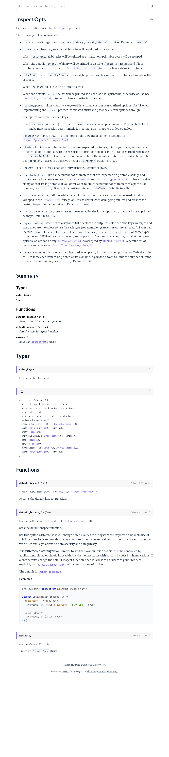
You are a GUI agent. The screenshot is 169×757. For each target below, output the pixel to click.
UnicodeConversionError (16, 618)
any (82, 491)
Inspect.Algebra (11, 341)
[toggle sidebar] (45, 6)
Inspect (6, 337)
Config (6, 267)
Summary (10, 351)
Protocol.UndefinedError (16, 574)
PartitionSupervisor (13, 294)
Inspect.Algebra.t (107, 491)
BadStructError (11, 480)
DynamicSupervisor (13, 281)
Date (5, 52)
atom (89, 445)
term (81, 479)
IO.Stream (8, 200)
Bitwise (6, 47)
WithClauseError (12, 632)
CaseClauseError (12, 485)
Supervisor (8, 307)
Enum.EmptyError (12, 502)
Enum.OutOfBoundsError (17, 507)
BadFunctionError (12, 471)
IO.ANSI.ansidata (109, 514)
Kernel (6, 23)
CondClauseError (12, 498)
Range (6, 162)
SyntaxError (9, 587)
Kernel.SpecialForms (14, 27)
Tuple (5, 105)
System (6, 222)
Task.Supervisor (11, 316)
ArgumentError (11, 453)
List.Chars (8, 365)
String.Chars (9, 374)
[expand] (46, 23)
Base (5, 43)
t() (61, 366)
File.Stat (7, 182)
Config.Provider (11, 272)
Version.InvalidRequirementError (21, 623)
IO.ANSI (7, 195)
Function (7, 70)
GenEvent (8, 424)
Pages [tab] (6, 16)
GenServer (8, 285)
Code (5, 386)
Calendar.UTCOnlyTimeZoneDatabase (23, 247)
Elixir (6, 4)
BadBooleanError (12, 467)
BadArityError (10, 462)
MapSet (6, 157)
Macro (6, 399)
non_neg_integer (81, 495)
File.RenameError (12, 529)
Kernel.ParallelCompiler (16, 395)
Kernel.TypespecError (14, 547)
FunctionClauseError (14, 534)
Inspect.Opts (9, 346)
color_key (89, 514)
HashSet (7, 433)
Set (4, 437)
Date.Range (9, 135)
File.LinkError (10, 525)
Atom (5, 39)
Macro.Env (8, 404)
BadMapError (10, 476)
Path (5, 209)
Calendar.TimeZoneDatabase (18, 243)
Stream (6, 166)
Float (5, 65)
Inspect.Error (9, 543)
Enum (5, 139)
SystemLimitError (12, 596)
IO (3, 191)
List (4, 148)
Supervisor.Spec (11, 442)
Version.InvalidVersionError (18, 627)
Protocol (7, 370)
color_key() (66, 362)
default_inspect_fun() (73, 383)
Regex (5, 92)
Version (6, 114)
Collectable (8, 328)
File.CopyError (10, 516)
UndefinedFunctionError (16, 614)
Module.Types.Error (13, 565)
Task (4, 312)
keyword (87, 487)
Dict (4, 420)
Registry (7, 303)
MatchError (9, 556)
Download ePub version (118, 745)
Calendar (7, 234)
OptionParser (10, 204)
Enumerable (9, 332)
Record (6, 88)
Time (5, 101)
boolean (78, 499)
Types (8, 355)
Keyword (7, 144)
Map (5, 153)
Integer (6, 74)
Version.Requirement (14, 119)
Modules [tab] (18, 16)
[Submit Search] (63, 6)
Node (5, 290)
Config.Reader (10, 276)
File (4, 178)
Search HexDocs (96, 745)
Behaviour (8, 415)
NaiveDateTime (11, 83)
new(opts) (65, 404)
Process (6, 299)
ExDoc (90, 751)
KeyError (7, 551)
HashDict (7, 428)
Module (6, 79)
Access (6, 130)
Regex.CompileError (13, 578)
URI (4, 110)
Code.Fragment (11, 390)
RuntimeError (10, 583)
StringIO (7, 218)
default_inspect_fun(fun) (75, 394)
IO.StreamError (11, 538)
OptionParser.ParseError (16, 569)
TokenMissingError (13, 601)
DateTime (8, 56)
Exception (8, 61)
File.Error (7, 520)
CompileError (10, 493)
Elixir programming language (127, 751)
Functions (11, 359)
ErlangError (9, 511)
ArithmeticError (11, 458)
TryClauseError (11, 605)
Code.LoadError (11, 489)
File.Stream (8, 186)
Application (9, 263)
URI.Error (7, 610)
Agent (5, 258)
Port (5, 213)
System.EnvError (11, 592)
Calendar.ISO (9, 238)
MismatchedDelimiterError (17, 560)
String (5, 97)
